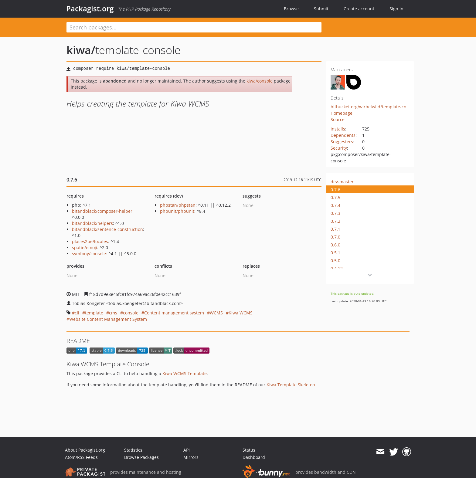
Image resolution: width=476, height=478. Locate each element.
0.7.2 (335, 221)
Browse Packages (141, 457)
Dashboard (254, 457)
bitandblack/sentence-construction (107, 229)
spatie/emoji (84, 247)
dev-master (342, 182)
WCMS (216, 313)
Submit (321, 9)
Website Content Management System (108, 319)
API (186, 450)
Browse (291, 9)
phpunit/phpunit (177, 211)
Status (249, 450)
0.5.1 (335, 253)
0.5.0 (335, 260)
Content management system (174, 313)
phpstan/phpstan (177, 205)
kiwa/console (259, 81)
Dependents (343, 135)
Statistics (133, 450)
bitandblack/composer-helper (102, 211)
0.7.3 (335, 213)
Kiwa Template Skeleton (291, 385)
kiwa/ (80, 49)
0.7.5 (335, 197)
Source (338, 119)
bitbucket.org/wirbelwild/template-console (374, 107)
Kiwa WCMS (241, 313)
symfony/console (89, 253)
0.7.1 (335, 229)
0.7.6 (335, 189)
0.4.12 (337, 268)
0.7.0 (335, 237)
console (130, 313)
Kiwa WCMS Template (184, 373)
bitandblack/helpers (92, 223)
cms (113, 313)
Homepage (341, 113)
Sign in (396, 9)
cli (77, 313)
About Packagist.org (85, 450)
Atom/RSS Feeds (81, 457)
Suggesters (342, 141)
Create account (359, 9)
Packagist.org (90, 8)
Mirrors (191, 457)
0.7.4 (335, 205)
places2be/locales (90, 241)
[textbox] (193, 27)
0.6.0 (335, 245)
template (94, 313)
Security (339, 148)
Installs (338, 129)
